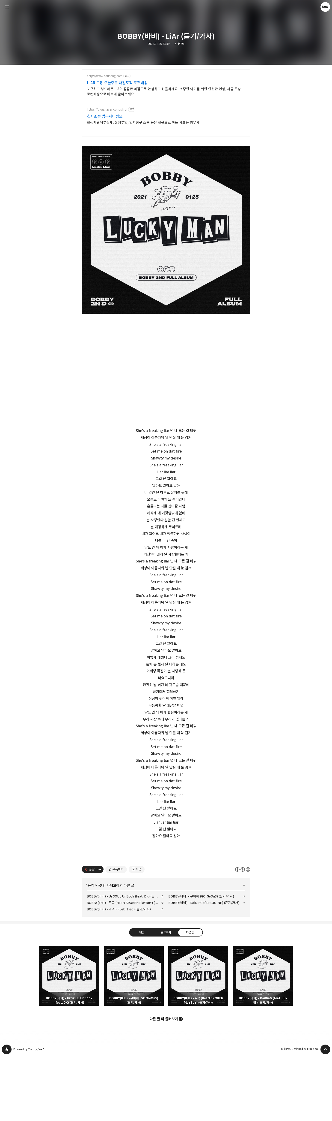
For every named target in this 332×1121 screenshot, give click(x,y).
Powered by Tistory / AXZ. (29, 1114)
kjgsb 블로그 (6, 1114)
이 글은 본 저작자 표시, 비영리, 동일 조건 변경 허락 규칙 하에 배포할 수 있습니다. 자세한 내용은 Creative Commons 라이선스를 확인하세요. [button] (243, 934)
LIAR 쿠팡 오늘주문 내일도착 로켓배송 (117, 82)
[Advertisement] (166, 881)
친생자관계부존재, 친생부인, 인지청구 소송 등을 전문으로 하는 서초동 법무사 (143, 122)
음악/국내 (179, 43)
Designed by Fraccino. (305, 1113)
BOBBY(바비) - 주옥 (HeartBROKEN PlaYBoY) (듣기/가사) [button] (198, 1040)
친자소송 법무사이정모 (104, 116)
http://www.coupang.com (104, 76)
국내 (101, 950)
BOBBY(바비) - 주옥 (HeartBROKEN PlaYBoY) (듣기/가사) (125, 967)
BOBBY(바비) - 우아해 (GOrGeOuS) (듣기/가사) (201, 961)
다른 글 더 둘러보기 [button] (163, 1083)
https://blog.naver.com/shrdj (107, 110)
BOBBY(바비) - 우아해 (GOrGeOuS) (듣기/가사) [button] (134, 1040)
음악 (90, 950)
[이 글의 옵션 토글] (100, 934)
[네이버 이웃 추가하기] (137, 934)
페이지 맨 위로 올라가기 (325, 1114)
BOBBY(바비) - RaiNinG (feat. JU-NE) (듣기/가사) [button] (263, 1040)
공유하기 (166, 997)
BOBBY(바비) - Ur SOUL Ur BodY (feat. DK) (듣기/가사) (125, 961)
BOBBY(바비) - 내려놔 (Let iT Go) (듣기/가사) (119, 974)
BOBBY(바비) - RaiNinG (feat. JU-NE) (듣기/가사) (203, 967)
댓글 (141, 997)
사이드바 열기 (6, 6)
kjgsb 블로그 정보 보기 (325, 6)
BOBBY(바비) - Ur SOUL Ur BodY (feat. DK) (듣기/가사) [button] (69, 1040)
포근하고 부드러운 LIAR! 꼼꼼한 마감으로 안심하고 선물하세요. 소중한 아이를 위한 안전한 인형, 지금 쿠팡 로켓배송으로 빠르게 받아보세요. (164, 91)
